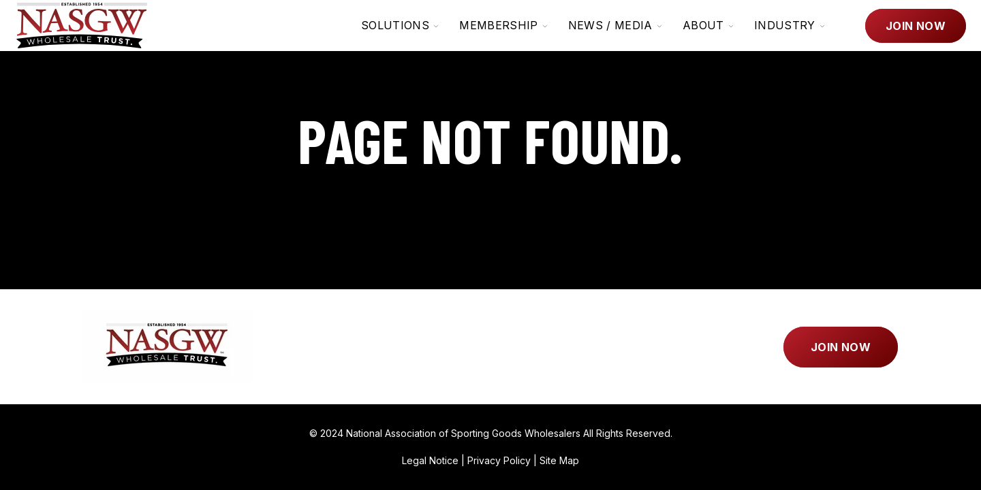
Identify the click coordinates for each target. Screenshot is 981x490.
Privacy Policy (499, 460)
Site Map (559, 460)
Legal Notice (430, 460)
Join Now (916, 26)
